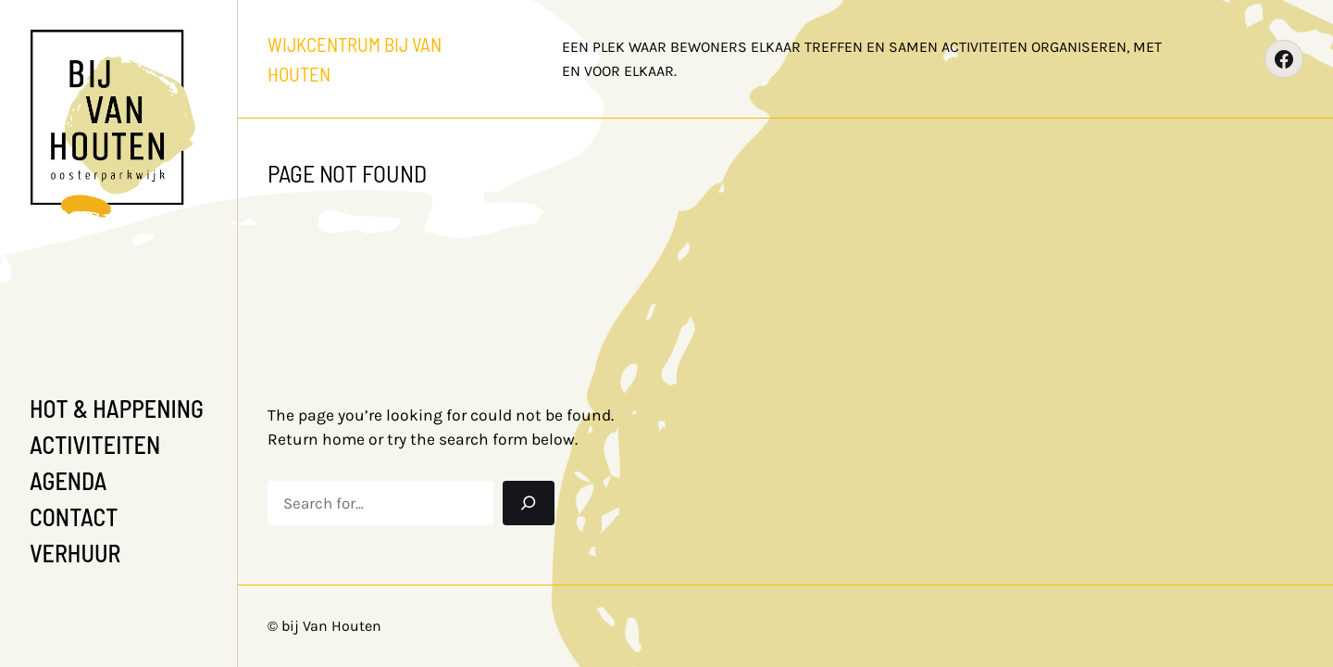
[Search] (528, 503)
